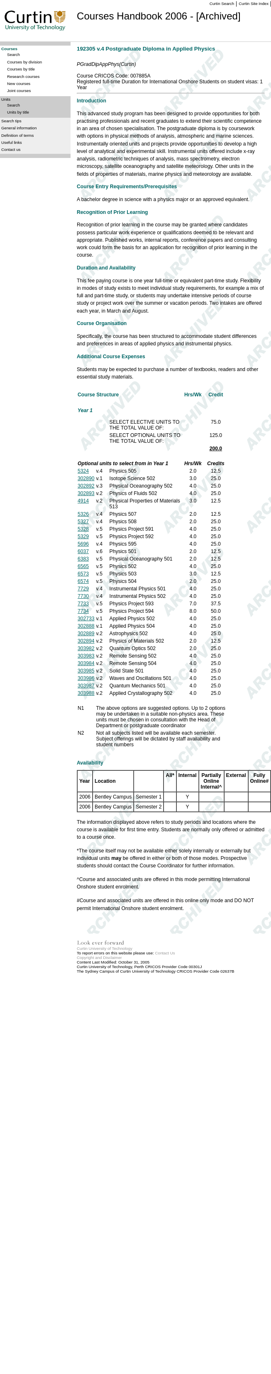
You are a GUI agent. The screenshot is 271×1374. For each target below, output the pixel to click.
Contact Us (165, 953)
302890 (86, 478)
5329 (83, 536)
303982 (86, 648)
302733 (86, 618)
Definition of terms (17, 135)
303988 (86, 693)
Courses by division (24, 62)
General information (19, 128)
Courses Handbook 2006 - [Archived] (159, 16)
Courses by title (21, 69)
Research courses (23, 76)
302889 (86, 633)
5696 (83, 544)
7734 (83, 611)
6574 (83, 581)
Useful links (11, 142)
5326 (83, 514)
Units (5, 99)
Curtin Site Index (254, 3)
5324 (83, 471)
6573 (83, 574)
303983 (86, 656)
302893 (86, 493)
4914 (83, 501)
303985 (86, 671)
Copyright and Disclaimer (99, 957)
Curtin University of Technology (104, 948)
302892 (86, 486)
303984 (86, 663)
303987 (86, 686)
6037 (83, 551)
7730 (83, 596)
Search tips (11, 121)
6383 (83, 559)
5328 (83, 529)
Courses (9, 48)
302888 (86, 626)
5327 (83, 521)
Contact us (10, 149)
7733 (83, 604)
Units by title (18, 112)
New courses (18, 83)
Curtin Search (222, 3)
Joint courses (19, 90)
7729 (83, 589)
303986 (86, 678)
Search (13, 54)
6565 (83, 566)
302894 (86, 641)
